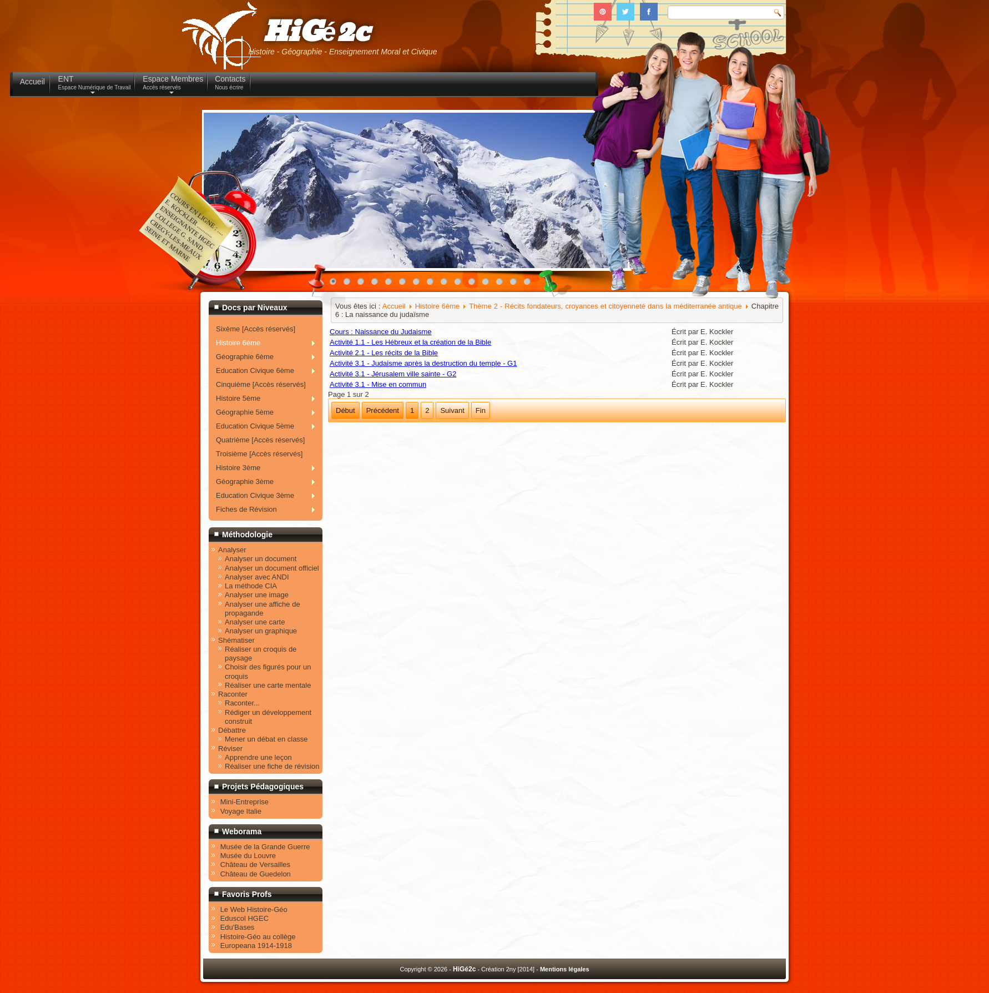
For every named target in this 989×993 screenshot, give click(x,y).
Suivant (452, 410)
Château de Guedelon (255, 874)
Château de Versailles (255, 864)
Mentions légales (564, 969)
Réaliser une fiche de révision (272, 766)
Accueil (394, 306)
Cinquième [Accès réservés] (261, 384)
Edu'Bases (237, 927)
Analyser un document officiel (272, 568)
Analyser (232, 550)
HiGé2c (316, 32)
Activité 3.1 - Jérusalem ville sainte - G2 (393, 374)
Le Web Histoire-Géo (253, 909)
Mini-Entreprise (244, 802)
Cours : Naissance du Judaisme (381, 331)
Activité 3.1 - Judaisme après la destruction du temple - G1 (423, 363)
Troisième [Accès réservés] (259, 454)
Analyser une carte (255, 622)
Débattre (232, 730)
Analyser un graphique (261, 631)
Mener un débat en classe (266, 739)
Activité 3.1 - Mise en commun (378, 384)
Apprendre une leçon (258, 757)
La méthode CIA (251, 586)
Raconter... (242, 703)
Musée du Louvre (248, 855)
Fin (481, 410)
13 (502, 284)
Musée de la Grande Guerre (265, 847)
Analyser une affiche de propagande (262, 608)
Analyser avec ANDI (257, 577)
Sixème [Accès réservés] (255, 329)
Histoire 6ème (437, 306)
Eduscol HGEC (244, 918)
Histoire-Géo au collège (258, 936)
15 (530, 284)
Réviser (230, 748)
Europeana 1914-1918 (256, 945)
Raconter (233, 694)
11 (474, 284)
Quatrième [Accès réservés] (260, 440)
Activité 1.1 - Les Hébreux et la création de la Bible (410, 342)
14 (516, 284)
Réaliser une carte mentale (268, 685)
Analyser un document (260, 559)
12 (488, 284)
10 (461, 284)
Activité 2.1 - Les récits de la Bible (384, 353)
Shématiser (236, 640)
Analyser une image (257, 595)
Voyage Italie (240, 811)
